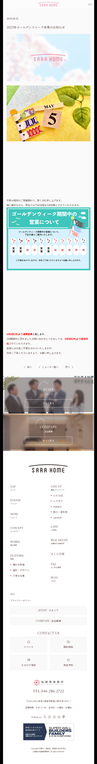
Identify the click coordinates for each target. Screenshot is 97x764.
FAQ (69, 565)
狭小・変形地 (60, 512)
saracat (57, 517)
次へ (67, 367)
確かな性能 (19, 564)
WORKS (28, 543)
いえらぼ (58, 495)
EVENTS (28, 502)
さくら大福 (57, 553)
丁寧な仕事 (19, 575)
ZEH (12, 594)
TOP (28, 488)
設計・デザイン (21, 570)
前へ (29, 367)
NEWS (28, 515)
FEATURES (28, 557)
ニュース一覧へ (48, 367)
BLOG (69, 579)
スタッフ (48, 610)
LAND (69, 528)
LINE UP (69, 488)
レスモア (58, 501)
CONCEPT (28, 529)
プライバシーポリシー (20, 600)
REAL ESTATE (69, 541)
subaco (57, 506)
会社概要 (48, 621)
